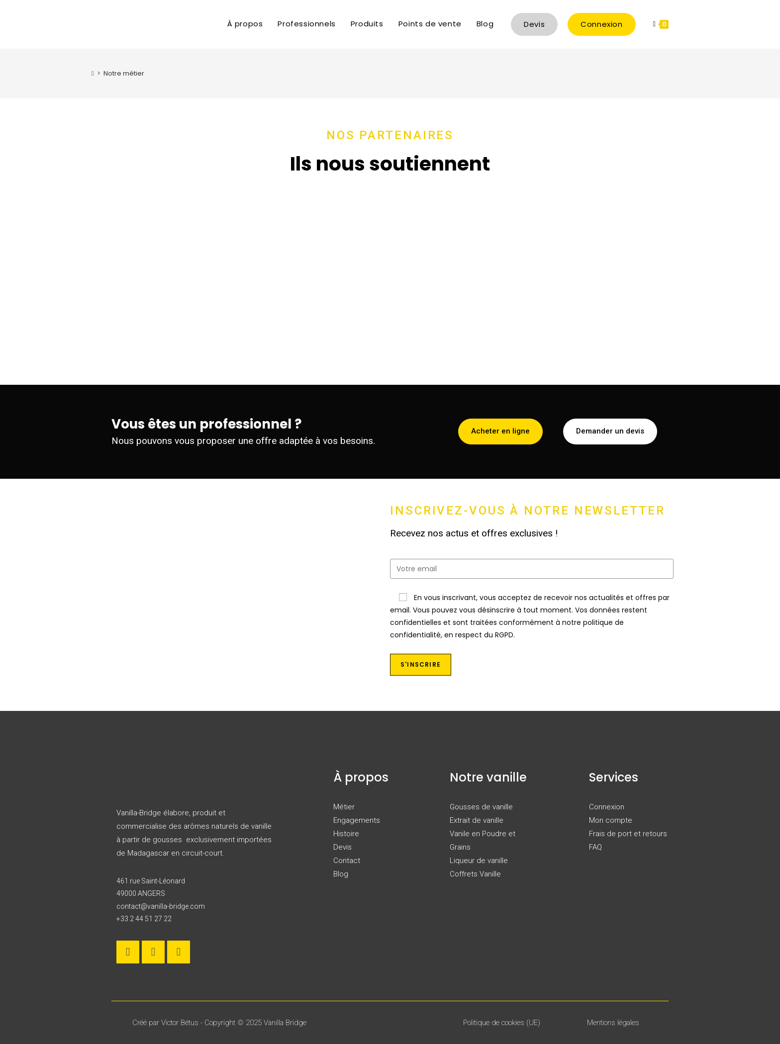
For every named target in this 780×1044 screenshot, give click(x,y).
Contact (346, 860)
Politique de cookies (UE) (501, 1022)
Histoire (346, 833)
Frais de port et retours (628, 833)
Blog (340, 874)
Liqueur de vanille (479, 860)
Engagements (356, 820)
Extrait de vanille (476, 820)
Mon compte (610, 820)
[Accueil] (93, 73)
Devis (342, 847)
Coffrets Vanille (475, 874)
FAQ (595, 847)
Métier (344, 806)
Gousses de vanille (481, 806)
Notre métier (123, 73)
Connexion (606, 806)
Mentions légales (613, 1022)
